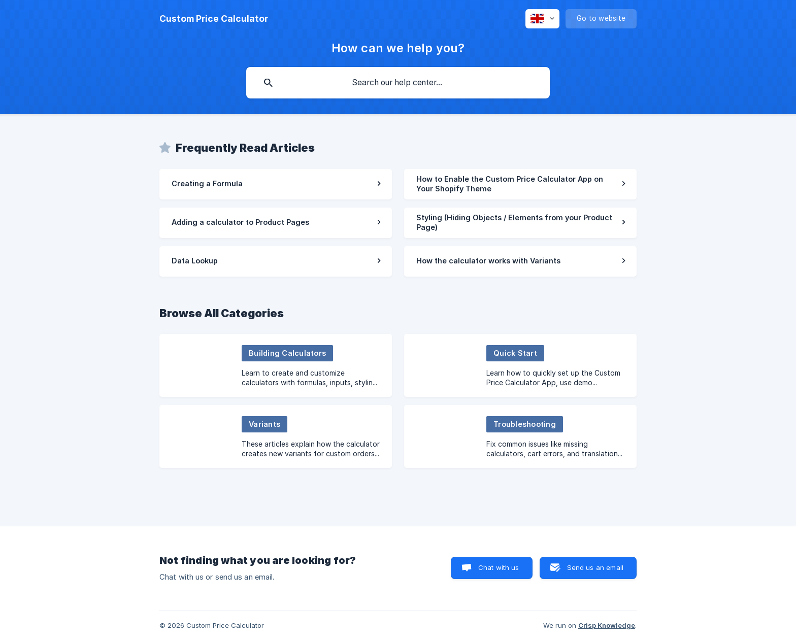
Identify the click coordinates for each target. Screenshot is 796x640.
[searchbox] (398, 82)
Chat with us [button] (498, 567)
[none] (213, 18)
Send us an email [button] (595, 567)
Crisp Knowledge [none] (606, 625)
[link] (275, 184)
